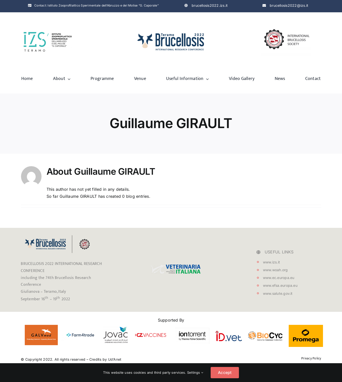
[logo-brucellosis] (171, 30)
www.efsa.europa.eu (280, 285)
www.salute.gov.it (278, 293)
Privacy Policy (311, 358)
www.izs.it (271, 262)
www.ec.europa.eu (278, 277)
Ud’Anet (115, 359)
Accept (224, 372)
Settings (195, 372)
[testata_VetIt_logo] (176, 266)
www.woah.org (275, 270)
